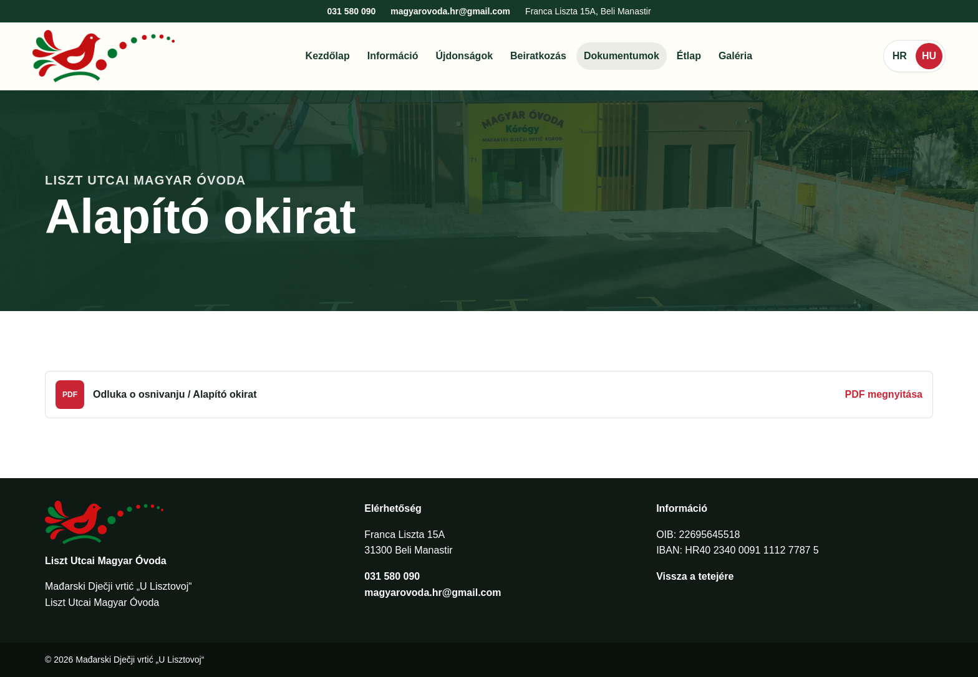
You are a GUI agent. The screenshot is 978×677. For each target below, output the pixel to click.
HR (900, 55)
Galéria (735, 55)
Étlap (689, 55)
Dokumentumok (621, 55)
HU (929, 55)
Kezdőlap (328, 55)
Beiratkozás (538, 55)
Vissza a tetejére (695, 576)
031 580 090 (351, 11)
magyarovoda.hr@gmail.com (450, 11)
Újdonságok (464, 55)
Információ (393, 55)
